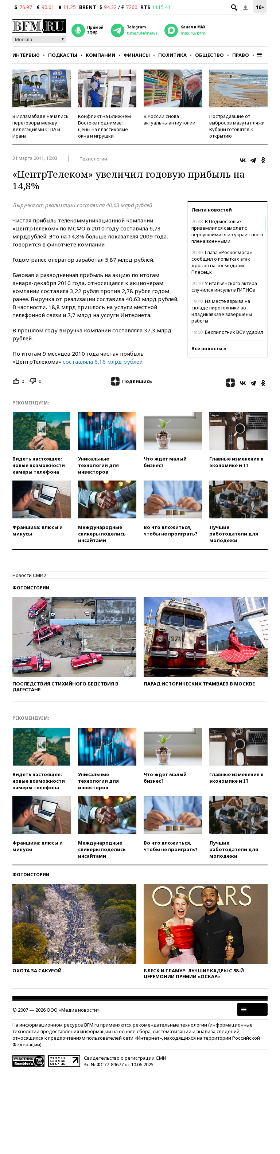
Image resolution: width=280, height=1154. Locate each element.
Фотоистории (30, 588)
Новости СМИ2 (29, 575)
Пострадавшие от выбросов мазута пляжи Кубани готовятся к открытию (237, 126)
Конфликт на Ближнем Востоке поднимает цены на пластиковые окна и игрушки (104, 126)
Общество (209, 55)
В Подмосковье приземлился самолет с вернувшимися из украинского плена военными (227, 231)
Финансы (137, 55)
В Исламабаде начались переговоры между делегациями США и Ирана (40, 126)
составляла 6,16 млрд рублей (103, 361)
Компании (100, 55)
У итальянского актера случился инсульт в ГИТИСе (224, 286)
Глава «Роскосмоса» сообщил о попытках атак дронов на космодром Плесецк (221, 262)
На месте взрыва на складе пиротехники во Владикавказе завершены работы (221, 311)
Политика (172, 55)
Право (240, 55)
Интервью (26, 55)
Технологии (93, 159)
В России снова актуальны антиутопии (169, 119)
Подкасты (62, 55)
